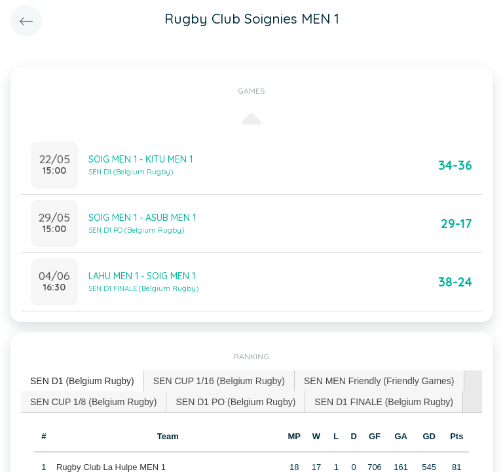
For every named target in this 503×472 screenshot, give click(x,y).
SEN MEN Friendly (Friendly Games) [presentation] (379, 381)
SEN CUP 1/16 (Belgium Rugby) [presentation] (219, 381)
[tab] (82, 381)
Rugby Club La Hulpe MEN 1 (111, 467)
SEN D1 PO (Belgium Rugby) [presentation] (235, 402)
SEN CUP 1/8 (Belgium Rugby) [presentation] (93, 402)
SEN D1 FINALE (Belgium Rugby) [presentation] (383, 402)
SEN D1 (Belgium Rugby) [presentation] (82, 381)
